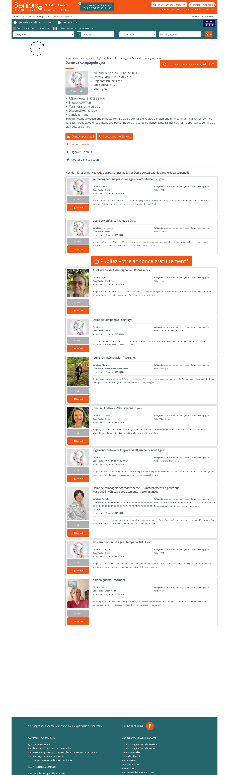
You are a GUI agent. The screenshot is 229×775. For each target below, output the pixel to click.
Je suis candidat (33, 22)
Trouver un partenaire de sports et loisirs (50, 760)
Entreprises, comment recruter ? (45, 756)
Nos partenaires (130, 764)
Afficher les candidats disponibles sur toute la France (74, 28)
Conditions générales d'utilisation (140, 744)
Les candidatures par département (46, 773)
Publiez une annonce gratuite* (169, 4)
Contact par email (80, 136)
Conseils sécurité (131, 756)
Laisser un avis (77, 144)
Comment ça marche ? (171, 9)
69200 (113, 85)
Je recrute (67, 22)
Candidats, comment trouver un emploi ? (50, 748)
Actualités (210, 9)
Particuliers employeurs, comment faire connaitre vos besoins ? (62, 752)
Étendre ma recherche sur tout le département (32, 28)
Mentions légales (131, 752)
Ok (209, 34)
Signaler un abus (79, 152)
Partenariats (128, 760)
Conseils (198, 9)
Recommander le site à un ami (138, 772)
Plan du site (128, 768)
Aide (188, 9)
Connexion (209, 4)
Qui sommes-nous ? (39, 744)
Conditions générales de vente (138, 748)
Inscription (195, 4)
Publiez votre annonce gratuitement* (141, 261)
